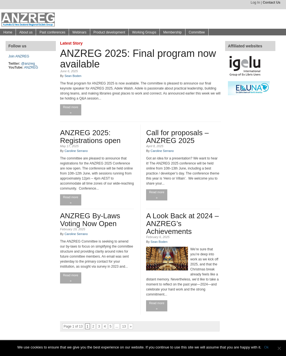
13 (124, 326)
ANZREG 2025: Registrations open (90, 137)
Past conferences (52, 32)
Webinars (79, 32)
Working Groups (144, 32)
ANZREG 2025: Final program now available (138, 59)
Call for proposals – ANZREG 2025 (177, 137)
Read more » (70, 109)
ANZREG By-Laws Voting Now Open (90, 220)
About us (25, 32)
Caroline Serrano (76, 150)
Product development (109, 32)
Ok (266, 347)
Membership (172, 32)
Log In (255, 2)
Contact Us (271, 2)
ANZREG (31, 67)
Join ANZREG (18, 56)
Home (7, 32)
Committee (197, 32)
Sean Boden (73, 76)
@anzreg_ (29, 64)
